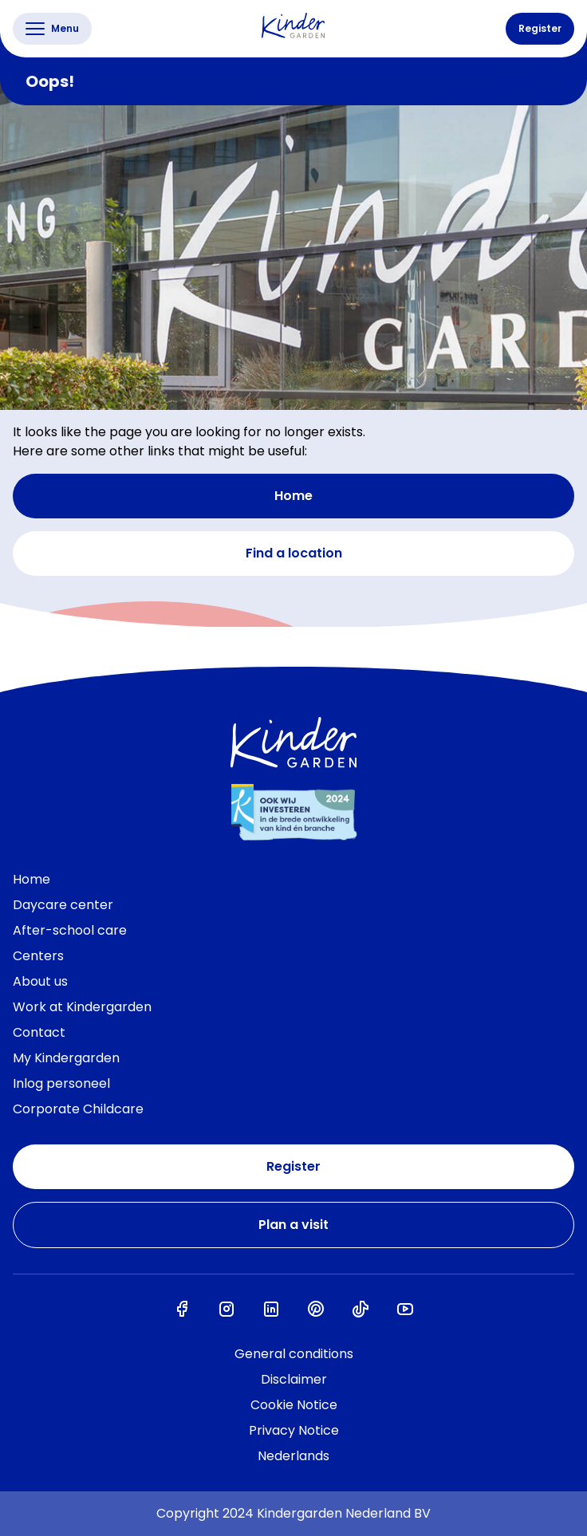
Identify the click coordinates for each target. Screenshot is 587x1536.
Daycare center (63, 905)
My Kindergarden (66, 1058)
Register (539, 28)
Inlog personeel (61, 1083)
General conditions (293, 1354)
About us (40, 981)
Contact (39, 1032)
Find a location (294, 553)
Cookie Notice (293, 1405)
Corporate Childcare (78, 1109)
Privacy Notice (294, 1430)
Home (293, 495)
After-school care (70, 930)
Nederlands (293, 1456)
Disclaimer (294, 1379)
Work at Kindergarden (82, 1007)
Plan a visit (293, 1224)
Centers (38, 956)
